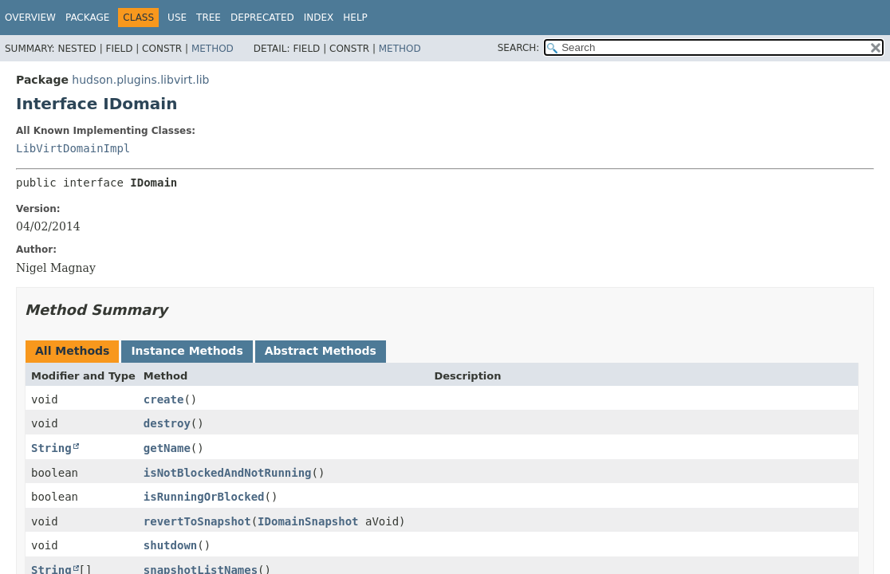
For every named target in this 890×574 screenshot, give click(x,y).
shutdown (170, 545)
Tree (208, 17)
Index (319, 17)
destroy (167, 423)
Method (212, 48)
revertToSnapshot (197, 521)
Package (87, 17)
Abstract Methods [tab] (320, 350)
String (51, 448)
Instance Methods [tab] (186, 350)
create (164, 399)
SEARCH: (519, 47)
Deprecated (262, 17)
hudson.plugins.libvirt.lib (140, 79)
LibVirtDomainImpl (73, 148)
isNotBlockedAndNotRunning (228, 472)
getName (167, 448)
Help (355, 17)
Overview (30, 17)
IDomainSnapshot (308, 521)
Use (177, 17)
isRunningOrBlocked (204, 496)
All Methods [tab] (72, 350)
